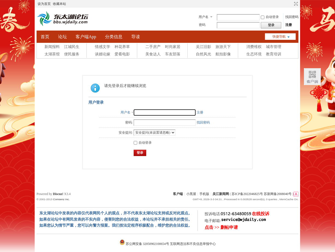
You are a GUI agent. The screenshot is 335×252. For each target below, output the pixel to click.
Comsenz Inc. (61, 199)
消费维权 (254, 47)
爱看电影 (122, 54)
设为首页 (44, 4)
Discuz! (58, 194)
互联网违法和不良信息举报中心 (193, 244)
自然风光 (203, 54)
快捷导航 (279, 36)
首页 (45, 36)
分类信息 (113, 36)
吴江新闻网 (221, 194)
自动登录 (270, 17)
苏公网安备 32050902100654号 (144, 244)
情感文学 (102, 47)
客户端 (178, 194)
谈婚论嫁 (102, 54)
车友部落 (172, 54)
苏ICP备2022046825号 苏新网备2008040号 (262, 194)
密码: (129, 122)
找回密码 (291, 17)
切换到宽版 (295, 3)
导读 (135, 36)
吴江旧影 (203, 47)
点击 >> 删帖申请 (221, 227)
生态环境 (254, 54)
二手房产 (153, 47)
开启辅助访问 (290, 3)
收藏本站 (59, 4)
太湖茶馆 (52, 54)
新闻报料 (52, 47)
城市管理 (273, 47)
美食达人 (153, 54)
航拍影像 (223, 54)
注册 (288, 25)
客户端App (86, 36)
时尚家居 (172, 47)
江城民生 (71, 47)
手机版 (204, 194)
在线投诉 (260, 213)
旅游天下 (223, 47)
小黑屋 (191, 194)
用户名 (203, 17)
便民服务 (71, 54)
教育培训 (273, 54)
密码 (202, 25)
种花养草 (122, 47)
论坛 (62, 36)
